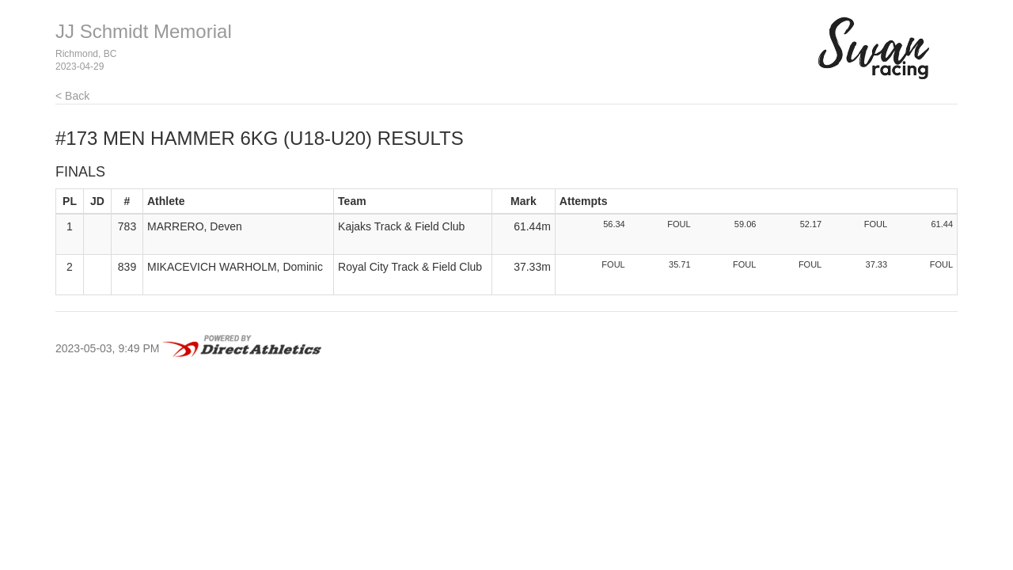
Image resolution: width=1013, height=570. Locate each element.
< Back (72, 95)
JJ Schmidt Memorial (143, 31)
